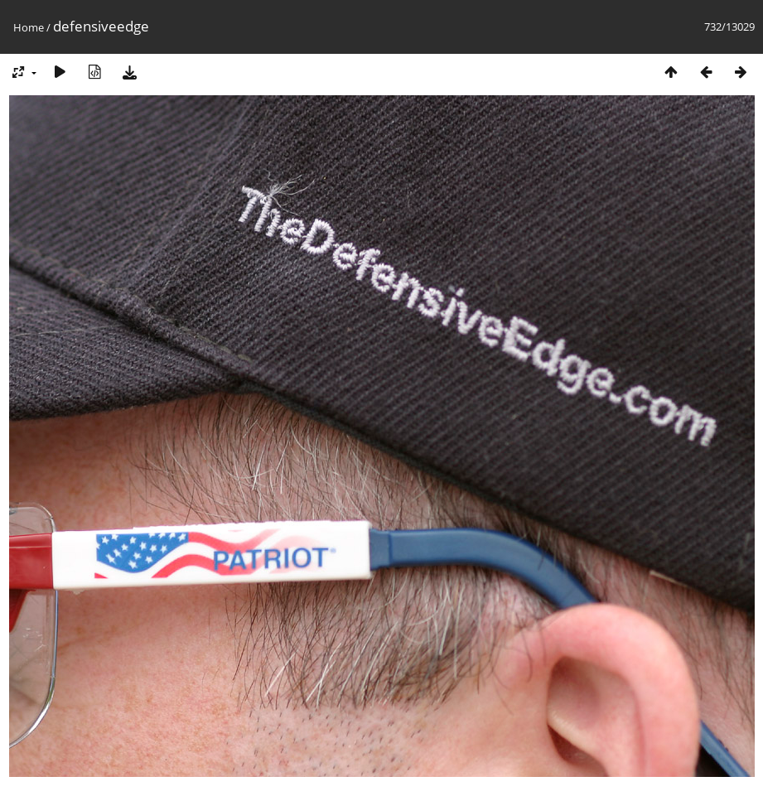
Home (28, 27)
